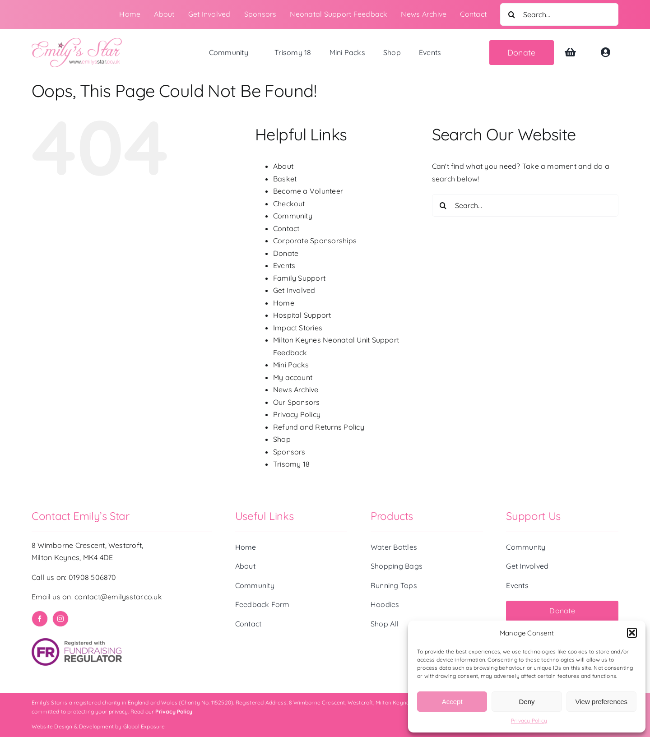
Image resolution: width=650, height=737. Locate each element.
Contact (286, 228)
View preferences (602, 701)
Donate (285, 253)
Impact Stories (297, 327)
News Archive (296, 389)
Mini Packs (291, 364)
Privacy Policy (529, 720)
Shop (282, 439)
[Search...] (559, 14)
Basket (285, 178)
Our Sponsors (296, 402)
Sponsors (289, 451)
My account (292, 377)
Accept (452, 701)
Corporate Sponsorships (315, 240)
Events (284, 265)
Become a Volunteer (308, 190)
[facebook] (40, 619)
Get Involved (294, 290)
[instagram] (60, 619)
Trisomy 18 (291, 463)
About (283, 166)
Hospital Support (302, 315)
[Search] (511, 14)
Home (283, 302)
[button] (631, 632)
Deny (526, 701)
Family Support (299, 278)
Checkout (289, 203)
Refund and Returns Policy (318, 426)
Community (292, 215)
